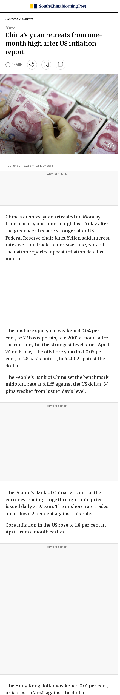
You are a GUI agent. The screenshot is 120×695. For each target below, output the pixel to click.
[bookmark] (46, 65)
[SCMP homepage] (58, 6)
